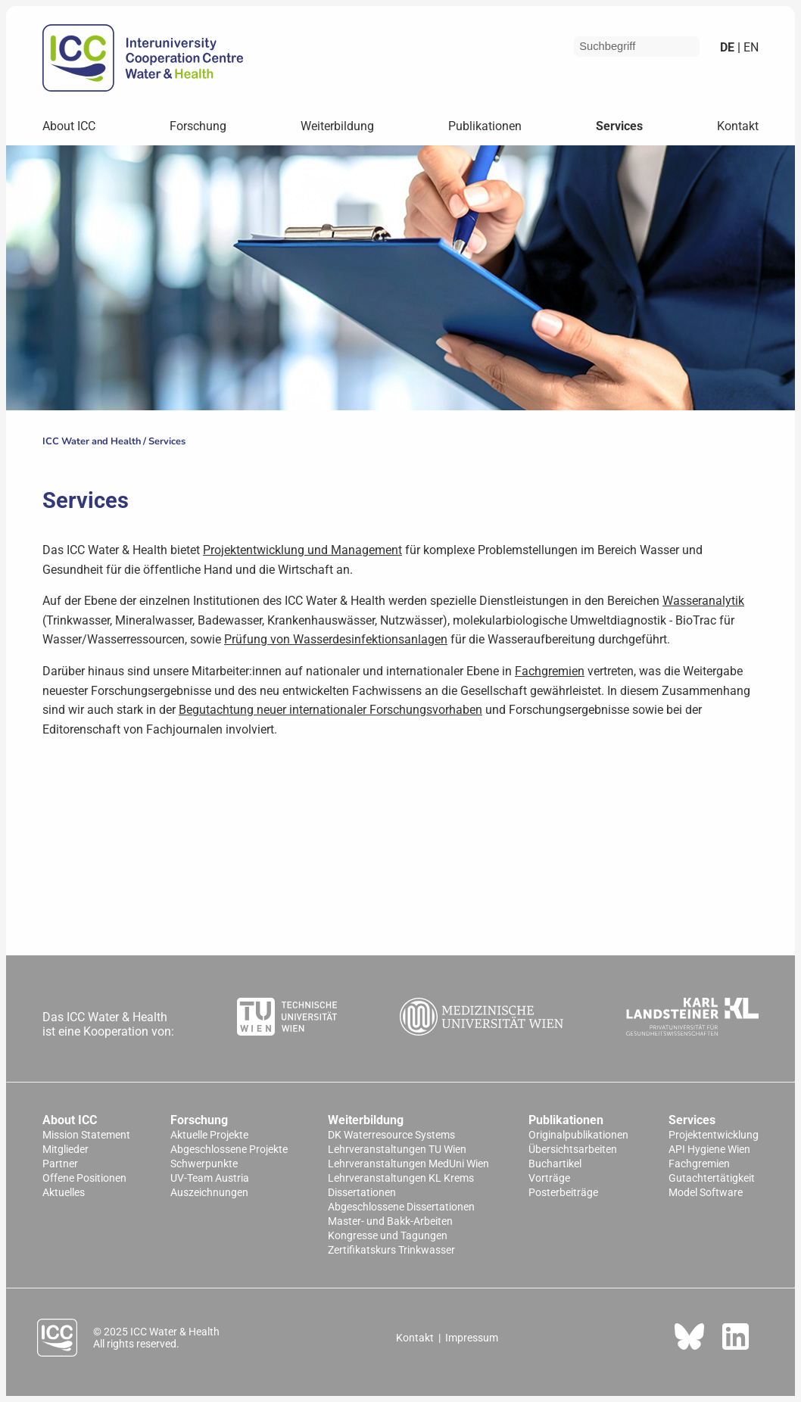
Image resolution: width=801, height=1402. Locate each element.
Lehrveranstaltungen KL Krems (401, 1178)
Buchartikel (554, 1163)
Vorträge (549, 1178)
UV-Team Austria (209, 1178)
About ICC (68, 126)
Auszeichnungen (209, 1192)
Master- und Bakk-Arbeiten (390, 1221)
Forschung (198, 126)
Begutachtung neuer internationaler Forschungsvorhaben (330, 710)
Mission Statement (86, 1135)
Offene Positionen (84, 1178)
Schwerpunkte (204, 1163)
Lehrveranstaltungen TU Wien (397, 1149)
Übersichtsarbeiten (572, 1149)
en (749, 47)
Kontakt (738, 126)
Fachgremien (549, 671)
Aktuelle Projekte (209, 1135)
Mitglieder (65, 1149)
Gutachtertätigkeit (712, 1178)
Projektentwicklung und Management (302, 550)
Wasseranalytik (703, 601)
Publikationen (485, 126)
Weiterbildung (337, 126)
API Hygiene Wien (709, 1149)
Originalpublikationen (578, 1135)
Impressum (471, 1338)
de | (730, 47)
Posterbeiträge (563, 1192)
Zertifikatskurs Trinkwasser (391, 1250)
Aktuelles (63, 1192)
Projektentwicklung (714, 1135)
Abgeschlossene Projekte (229, 1149)
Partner (60, 1163)
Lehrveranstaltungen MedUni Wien (408, 1163)
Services (619, 126)
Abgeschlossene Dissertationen (401, 1207)
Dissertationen (362, 1192)
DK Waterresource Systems (391, 1135)
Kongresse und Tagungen (387, 1235)
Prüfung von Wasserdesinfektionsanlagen (335, 639)
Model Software (706, 1192)
